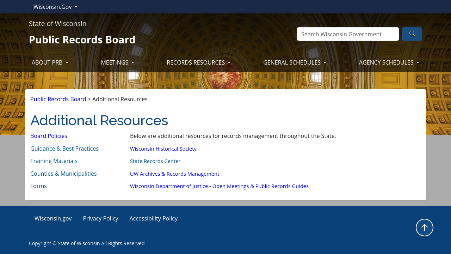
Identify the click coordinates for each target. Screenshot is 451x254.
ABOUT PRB (48, 62)
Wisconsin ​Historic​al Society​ (163, 148)
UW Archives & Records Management (174, 173)
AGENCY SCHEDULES (387, 62)
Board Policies (48, 136)
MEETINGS (115, 62)
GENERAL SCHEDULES (292, 62)
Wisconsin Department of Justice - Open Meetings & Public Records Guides (219, 185)
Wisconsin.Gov (53, 7)
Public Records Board (58, 99)
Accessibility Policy (153, 218)
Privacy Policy (100, 218)
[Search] (348, 34)
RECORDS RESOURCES (196, 62)
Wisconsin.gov (53, 218)
